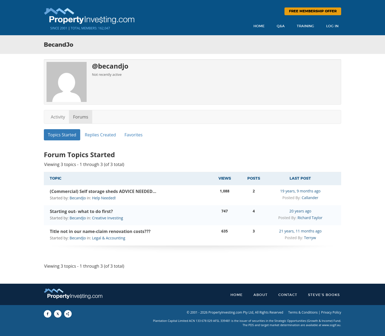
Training (305, 26)
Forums (80, 117)
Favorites (134, 135)
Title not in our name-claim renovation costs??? (100, 231)
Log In (332, 26)
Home (259, 26)
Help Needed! (104, 197)
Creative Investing (107, 217)
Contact (287, 295)
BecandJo (78, 197)
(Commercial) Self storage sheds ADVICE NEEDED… (103, 191)
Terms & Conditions (303, 312)
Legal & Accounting (108, 237)
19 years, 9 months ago (300, 190)
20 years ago (300, 211)
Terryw (310, 237)
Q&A (281, 26)
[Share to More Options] (68, 314)
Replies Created (100, 135)
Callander (310, 197)
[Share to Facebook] (47, 314)
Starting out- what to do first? (81, 211)
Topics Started (62, 135)
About (260, 295)
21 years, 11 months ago (300, 231)
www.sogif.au (331, 325)
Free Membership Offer (313, 11)
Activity (58, 117)
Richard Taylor (310, 217)
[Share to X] (57, 314)
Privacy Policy (331, 312)
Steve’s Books (324, 295)
